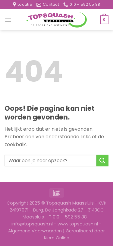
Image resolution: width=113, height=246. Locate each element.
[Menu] (8, 19)
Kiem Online (56, 238)
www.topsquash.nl (78, 224)
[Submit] (102, 160)
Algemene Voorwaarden (35, 231)
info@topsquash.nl (32, 224)
